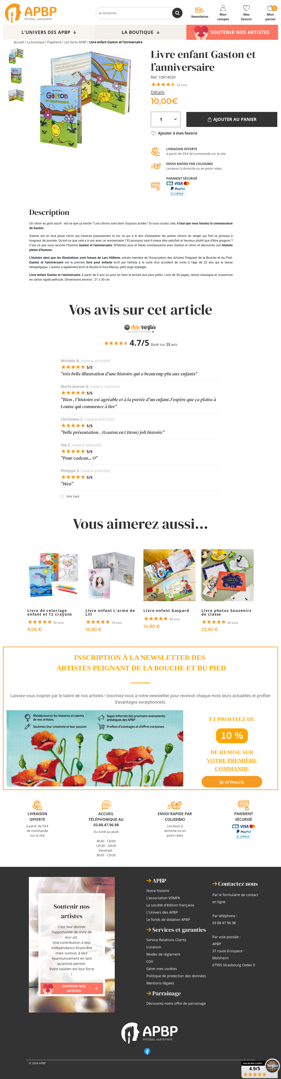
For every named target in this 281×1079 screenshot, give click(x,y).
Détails (158, 92)
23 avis (182, 85)
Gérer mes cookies (161, 968)
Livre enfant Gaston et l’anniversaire (115, 42)
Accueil (19, 42)
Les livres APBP (75, 42)
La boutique (35, 42)
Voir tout (72, 496)
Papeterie (54, 42)
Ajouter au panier (232, 119)
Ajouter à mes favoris (173, 134)
